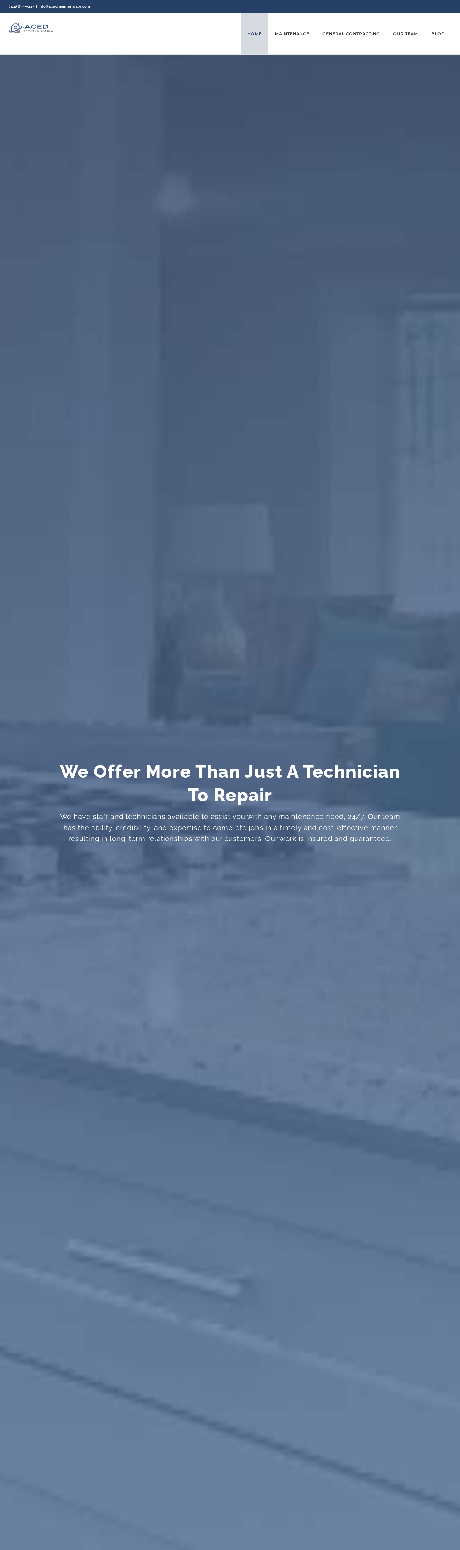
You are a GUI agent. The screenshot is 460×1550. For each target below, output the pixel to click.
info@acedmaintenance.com (64, 6)
